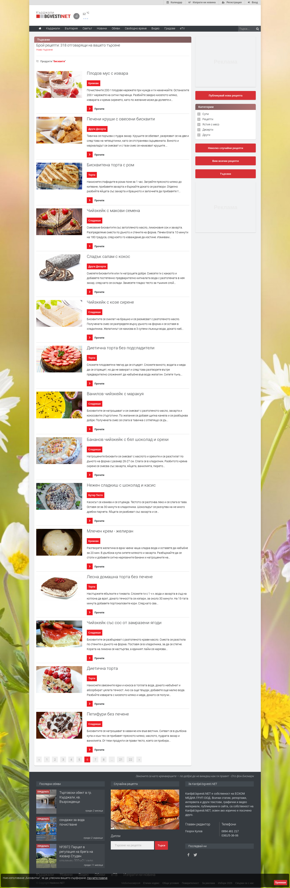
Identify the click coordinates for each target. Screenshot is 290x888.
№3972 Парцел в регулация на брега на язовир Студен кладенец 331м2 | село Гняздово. (76, 856)
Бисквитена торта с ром (110, 165)
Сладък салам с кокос (108, 256)
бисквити (59, 61)
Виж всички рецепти (225, 160)
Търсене (225, 173)
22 (130, 759)
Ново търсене (44, 49)
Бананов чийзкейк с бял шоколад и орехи (128, 439)
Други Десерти (97, 129)
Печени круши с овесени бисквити (121, 119)
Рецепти (207, 119)
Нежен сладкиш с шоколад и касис (121, 485)
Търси (161, 845)
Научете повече (97, 878)
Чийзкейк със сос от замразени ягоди (124, 622)
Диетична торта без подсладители (120, 348)
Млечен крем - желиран (110, 531)
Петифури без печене (108, 714)
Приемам (280, 882)
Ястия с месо (210, 124)
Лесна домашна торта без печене (120, 577)
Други (206, 135)
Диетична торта (102, 668)
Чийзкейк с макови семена (113, 210)
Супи (205, 114)
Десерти (207, 129)
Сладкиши (94, 220)
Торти (91, 175)
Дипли (115, 836)
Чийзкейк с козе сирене (110, 302)
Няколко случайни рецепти (225, 148)
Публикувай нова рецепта (225, 95)
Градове (169, 28)
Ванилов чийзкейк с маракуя (115, 394)
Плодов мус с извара (107, 73)
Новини (102, 28)
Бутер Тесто (95, 495)
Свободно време (136, 28)
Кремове (93, 83)
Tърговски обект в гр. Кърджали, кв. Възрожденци (75, 797)
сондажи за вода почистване (72, 822)
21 (120, 759)
